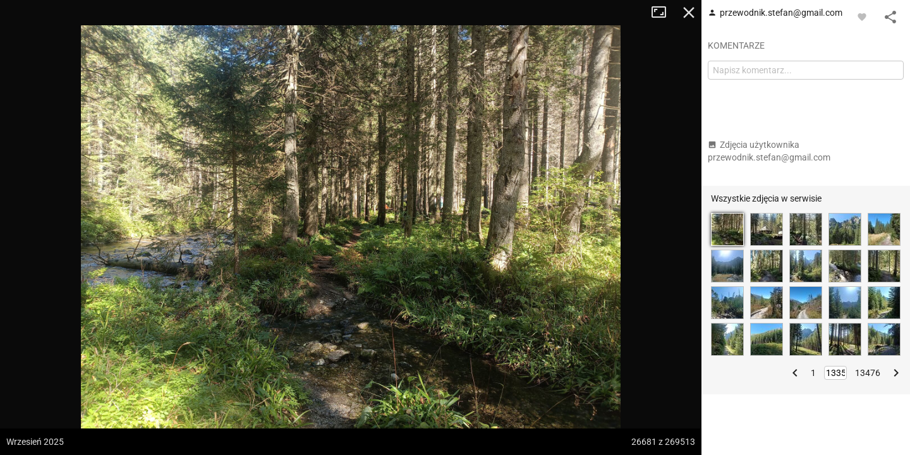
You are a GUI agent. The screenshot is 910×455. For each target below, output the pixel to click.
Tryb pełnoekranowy (663, 12)
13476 (867, 373)
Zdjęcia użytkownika (769, 151)
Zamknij (688, 12)
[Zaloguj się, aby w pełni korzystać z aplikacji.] (862, 16)
